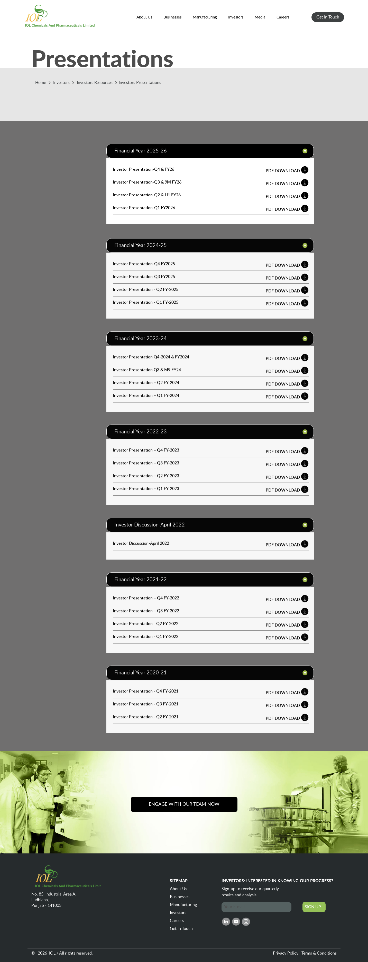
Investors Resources (95, 83)
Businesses (179, 897)
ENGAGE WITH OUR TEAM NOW (184, 804)
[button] (144, 17)
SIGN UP (313, 907)
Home (41, 83)
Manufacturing (183, 905)
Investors (178, 913)
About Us (178, 889)
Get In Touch (181, 929)
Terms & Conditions (319, 953)
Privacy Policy (285, 953)
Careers (177, 921)
